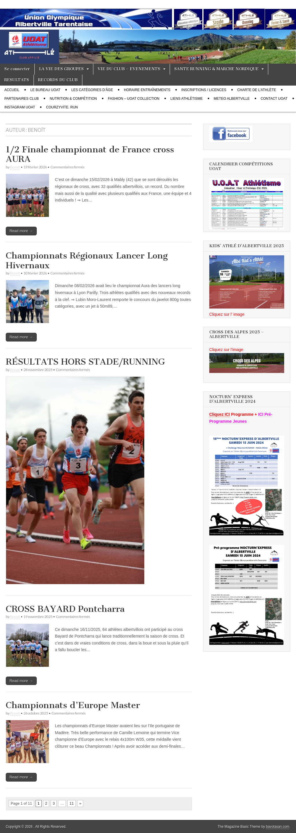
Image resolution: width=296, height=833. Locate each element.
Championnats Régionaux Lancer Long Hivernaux (87, 260)
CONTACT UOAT (274, 99)
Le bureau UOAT (45, 90)
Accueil (11, 90)
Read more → (21, 231)
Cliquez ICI (219, 414)
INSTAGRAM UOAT (19, 107)
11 (71, 803)
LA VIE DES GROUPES (61, 69)
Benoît (15, 167)
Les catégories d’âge (92, 90)
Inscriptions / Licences (203, 90)
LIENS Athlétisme (187, 99)
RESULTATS (16, 79)
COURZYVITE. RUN (62, 107)
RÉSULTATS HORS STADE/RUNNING (85, 362)
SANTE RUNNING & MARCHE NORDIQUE (216, 69)
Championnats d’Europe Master (73, 705)
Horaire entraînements (147, 90)
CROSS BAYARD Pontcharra (65, 609)
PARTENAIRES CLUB (21, 99)
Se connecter (17, 69)
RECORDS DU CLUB (58, 79)
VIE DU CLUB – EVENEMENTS (129, 69)
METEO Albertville (232, 99)
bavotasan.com (277, 827)
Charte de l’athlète (256, 90)
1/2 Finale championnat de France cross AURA (90, 154)
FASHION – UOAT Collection (133, 99)
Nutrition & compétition (73, 99)
